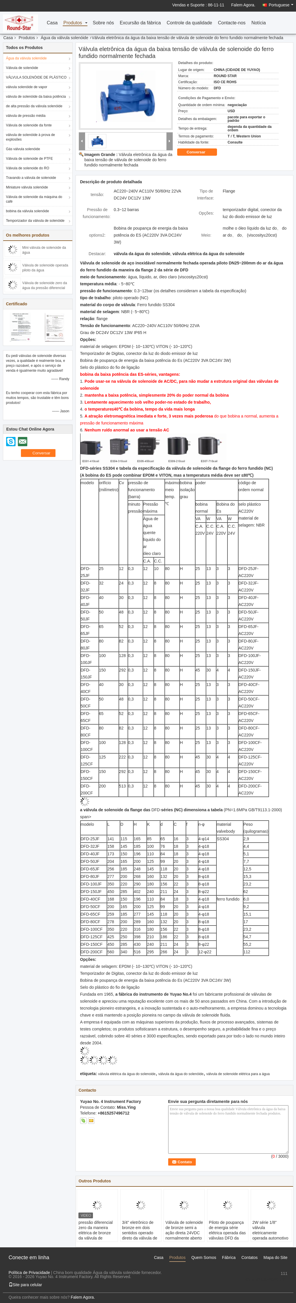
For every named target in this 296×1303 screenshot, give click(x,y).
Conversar (200, 152)
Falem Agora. (243, 5)
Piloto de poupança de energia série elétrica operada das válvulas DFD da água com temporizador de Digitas (227, 1238)
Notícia (258, 23)
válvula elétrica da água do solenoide (126, 1074)
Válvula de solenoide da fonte (29, 125)
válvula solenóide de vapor (26, 87)
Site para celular (25, 1284)
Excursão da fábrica (140, 23)
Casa (52, 23)
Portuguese (281, 5)
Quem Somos (203, 1257)
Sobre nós (103, 23)
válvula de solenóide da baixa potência (36, 97)
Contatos (249, 1257)
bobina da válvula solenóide (27, 211)
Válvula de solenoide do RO (27, 168)
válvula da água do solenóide (180, 1074)
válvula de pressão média (26, 116)
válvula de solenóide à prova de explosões (30, 137)
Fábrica (229, 1257)
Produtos (72, 23)
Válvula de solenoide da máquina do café (34, 199)
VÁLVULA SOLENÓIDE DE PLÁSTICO (36, 77)
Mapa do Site (275, 1257)
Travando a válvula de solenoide (31, 178)
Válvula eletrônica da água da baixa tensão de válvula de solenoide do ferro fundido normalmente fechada (129, 159)
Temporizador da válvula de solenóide (35, 221)
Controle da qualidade (189, 23)
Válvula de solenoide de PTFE (29, 159)
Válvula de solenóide (22, 68)
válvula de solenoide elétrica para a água (238, 1074)
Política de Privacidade (29, 1272)
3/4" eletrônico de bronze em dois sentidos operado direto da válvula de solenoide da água (139, 1233)
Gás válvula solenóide (23, 149)
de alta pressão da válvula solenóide (34, 106)
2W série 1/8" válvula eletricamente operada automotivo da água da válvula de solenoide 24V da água (271, 1238)
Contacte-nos (231, 23)
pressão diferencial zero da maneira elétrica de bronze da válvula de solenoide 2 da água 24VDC (96, 1235)
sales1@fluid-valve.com (265, 1279)
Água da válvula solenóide (64, 38)
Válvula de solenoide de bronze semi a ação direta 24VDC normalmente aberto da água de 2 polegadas (184, 1235)
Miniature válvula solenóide (27, 187)
